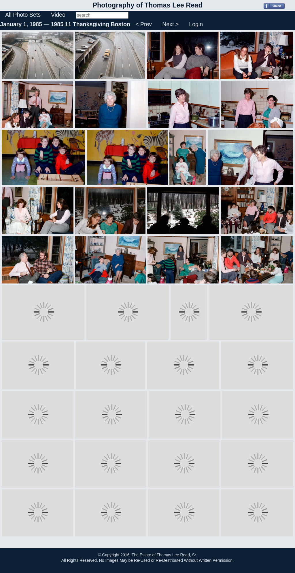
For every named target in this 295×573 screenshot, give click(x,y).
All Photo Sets (23, 15)
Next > (170, 24)
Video (58, 15)
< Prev (143, 24)
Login (196, 24)
